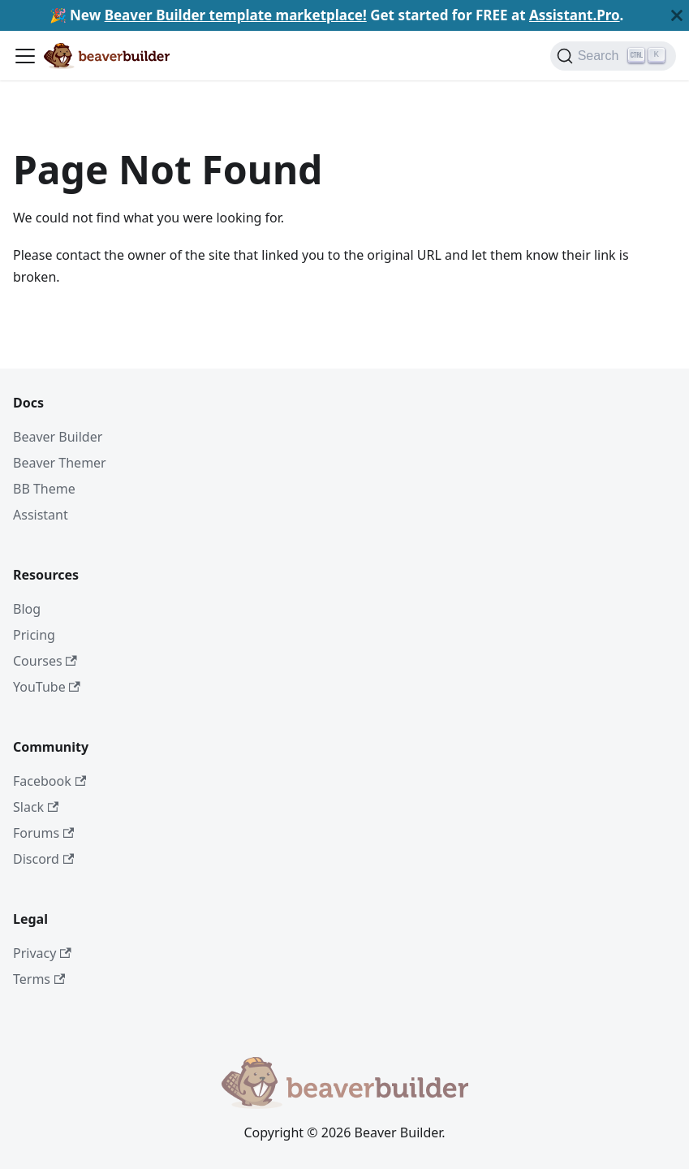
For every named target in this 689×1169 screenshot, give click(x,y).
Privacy (42, 953)
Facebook (49, 781)
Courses (45, 661)
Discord (43, 859)
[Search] (613, 56)
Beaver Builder (57, 437)
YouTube (46, 687)
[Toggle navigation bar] (25, 56)
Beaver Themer (59, 463)
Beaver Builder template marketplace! (236, 15)
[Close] (677, 15)
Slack (35, 807)
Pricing (34, 635)
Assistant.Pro (574, 15)
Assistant (40, 515)
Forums (43, 833)
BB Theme (44, 489)
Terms (39, 979)
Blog (27, 609)
